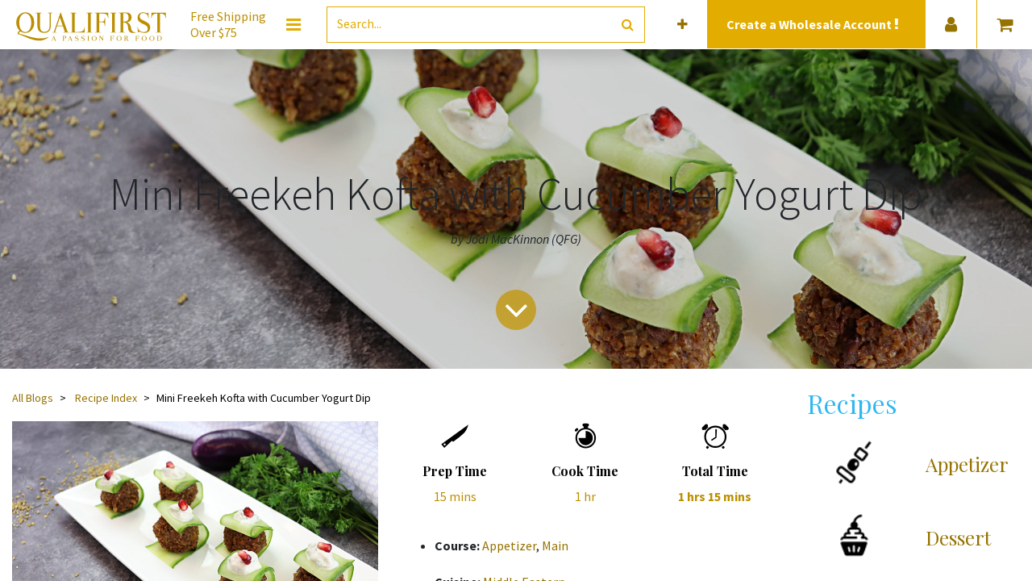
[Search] (627, 24)
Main (555, 545)
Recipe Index (106, 398)
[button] (682, 24)
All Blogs (32, 398)
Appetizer (509, 545)
